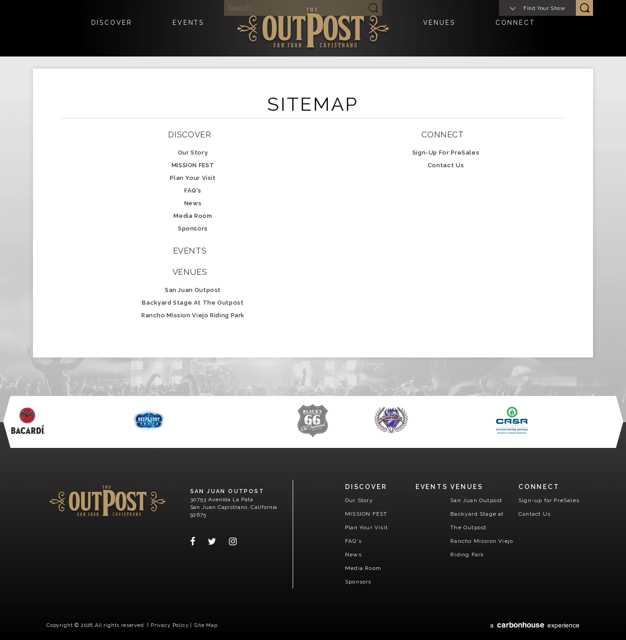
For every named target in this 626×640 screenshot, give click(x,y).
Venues (439, 29)
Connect (515, 29)
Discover (111, 29)
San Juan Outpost (313, 27)
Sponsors (193, 228)
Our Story (193, 152)
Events (188, 29)
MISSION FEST (193, 165)
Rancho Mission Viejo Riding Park (192, 315)
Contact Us (446, 165)
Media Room (192, 215)
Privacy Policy (170, 625)
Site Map (206, 625)
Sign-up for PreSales (446, 152)
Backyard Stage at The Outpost (192, 302)
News (193, 203)
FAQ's (192, 190)
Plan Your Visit (192, 177)
